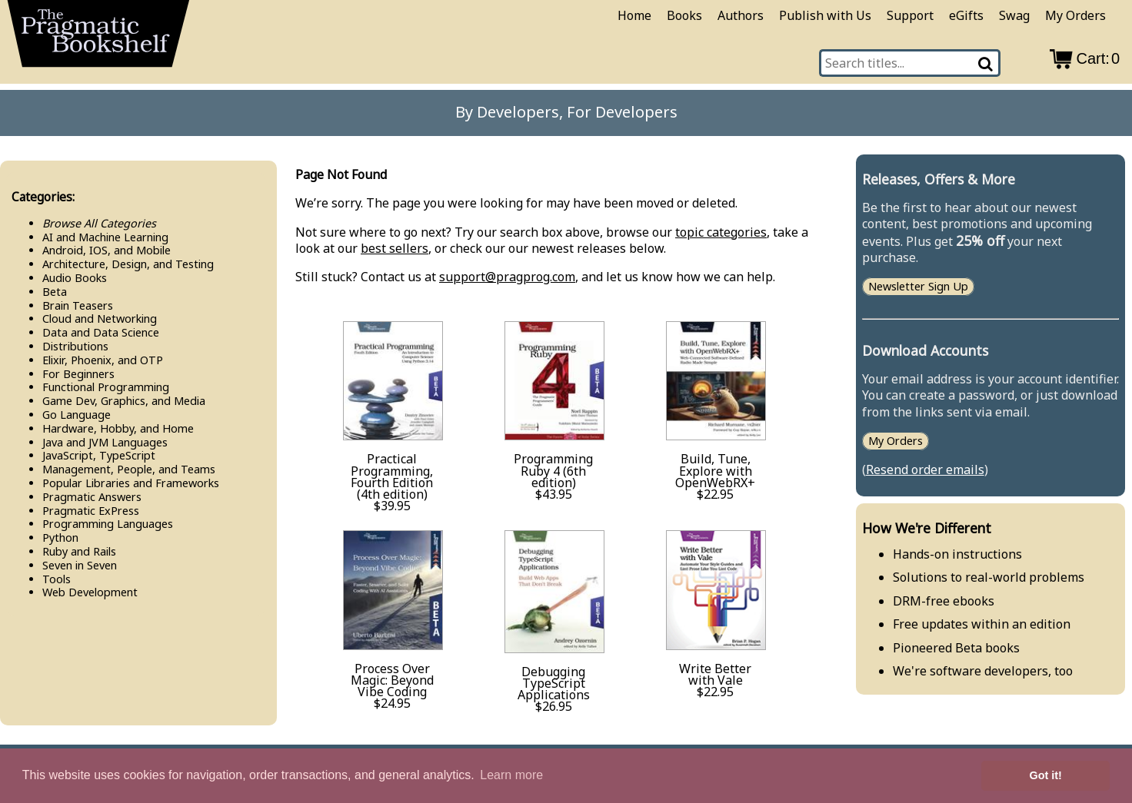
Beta (54, 291)
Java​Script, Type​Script (98, 455)
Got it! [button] (1046, 775)
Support (910, 15)
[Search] (987, 63)
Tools (56, 579)
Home (634, 15)
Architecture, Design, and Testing (128, 264)
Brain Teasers (77, 305)
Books (684, 15)
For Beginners (78, 374)
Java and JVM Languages (105, 442)
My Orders (1075, 15)
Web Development (90, 592)
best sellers (394, 248)
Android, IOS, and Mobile (106, 250)
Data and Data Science (100, 332)
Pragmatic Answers (92, 496)
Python (60, 537)
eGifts (966, 15)
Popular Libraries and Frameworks (130, 483)
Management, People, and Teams (128, 469)
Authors (740, 15)
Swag (1014, 15)
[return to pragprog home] (98, 38)
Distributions (75, 346)
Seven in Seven (79, 565)
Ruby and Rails (79, 551)
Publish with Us (825, 15)
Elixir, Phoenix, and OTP (102, 360)
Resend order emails (925, 469)
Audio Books (74, 277)
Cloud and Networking (99, 318)
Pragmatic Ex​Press (90, 510)
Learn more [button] (511, 774)
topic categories (721, 232)
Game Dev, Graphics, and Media (123, 400)
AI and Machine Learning (105, 237)
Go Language (76, 414)
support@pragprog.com (507, 276)
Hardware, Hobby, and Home (118, 428)
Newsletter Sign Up (918, 287)
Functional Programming (105, 387)
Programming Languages (107, 523)
